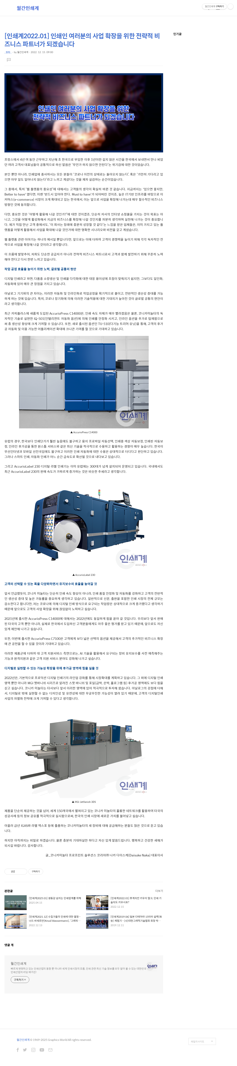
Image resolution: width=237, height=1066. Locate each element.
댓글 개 (9, 945)
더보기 (159, 891)
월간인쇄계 (28, 8)
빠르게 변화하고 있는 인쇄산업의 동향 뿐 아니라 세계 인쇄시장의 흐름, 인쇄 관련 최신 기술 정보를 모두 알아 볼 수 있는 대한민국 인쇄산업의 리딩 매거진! (78, 970)
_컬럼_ (7, 52)
